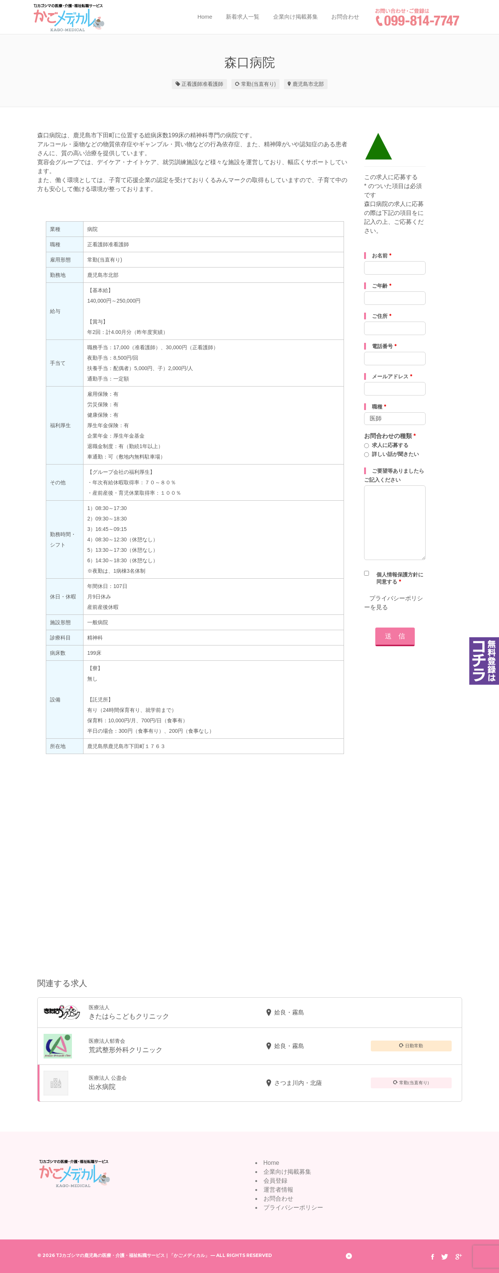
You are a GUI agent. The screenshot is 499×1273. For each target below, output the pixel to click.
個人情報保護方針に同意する (399, 578)
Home (205, 16)
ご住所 (381, 316)
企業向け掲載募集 (295, 16)
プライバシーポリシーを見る (393, 602)
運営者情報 (278, 1189)
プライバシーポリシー (293, 1207)
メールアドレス (392, 376)
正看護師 (191, 84)
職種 (379, 406)
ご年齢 (381, 285)
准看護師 (212, 84)
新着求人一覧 (242, 16)
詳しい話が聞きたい (395, 454)
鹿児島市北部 (308, 84)
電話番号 (384, 346)
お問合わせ (345, 16)
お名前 (381, 255)
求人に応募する (390, 445)
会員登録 (275, 1180)
